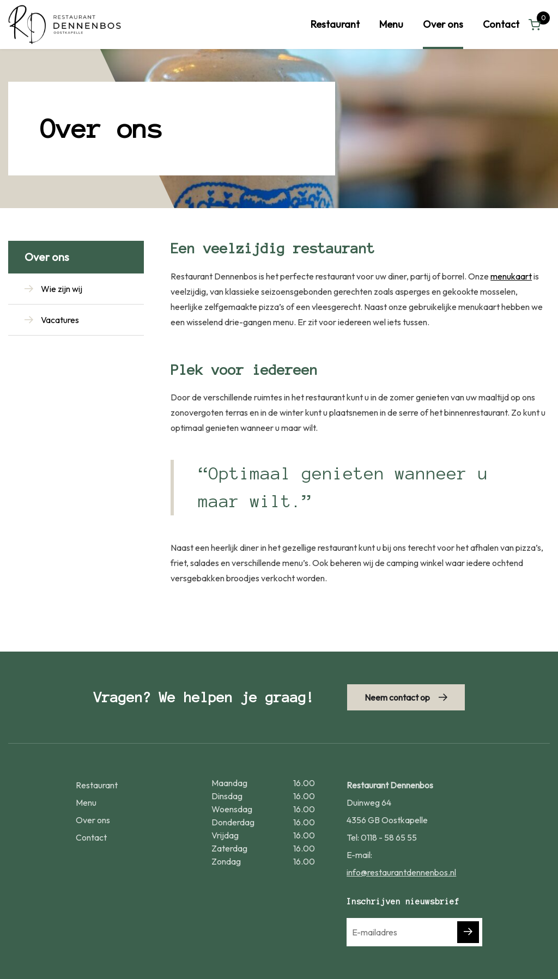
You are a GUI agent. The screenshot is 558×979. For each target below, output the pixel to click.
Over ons (443, 24)
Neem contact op (397, 697)
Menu (391, 24)
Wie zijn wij (61, 288)
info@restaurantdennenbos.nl (401, 872)
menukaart (511, 276)
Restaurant (335, 24)
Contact (501, 24)
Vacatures (60, 319)
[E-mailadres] (414, 932)
